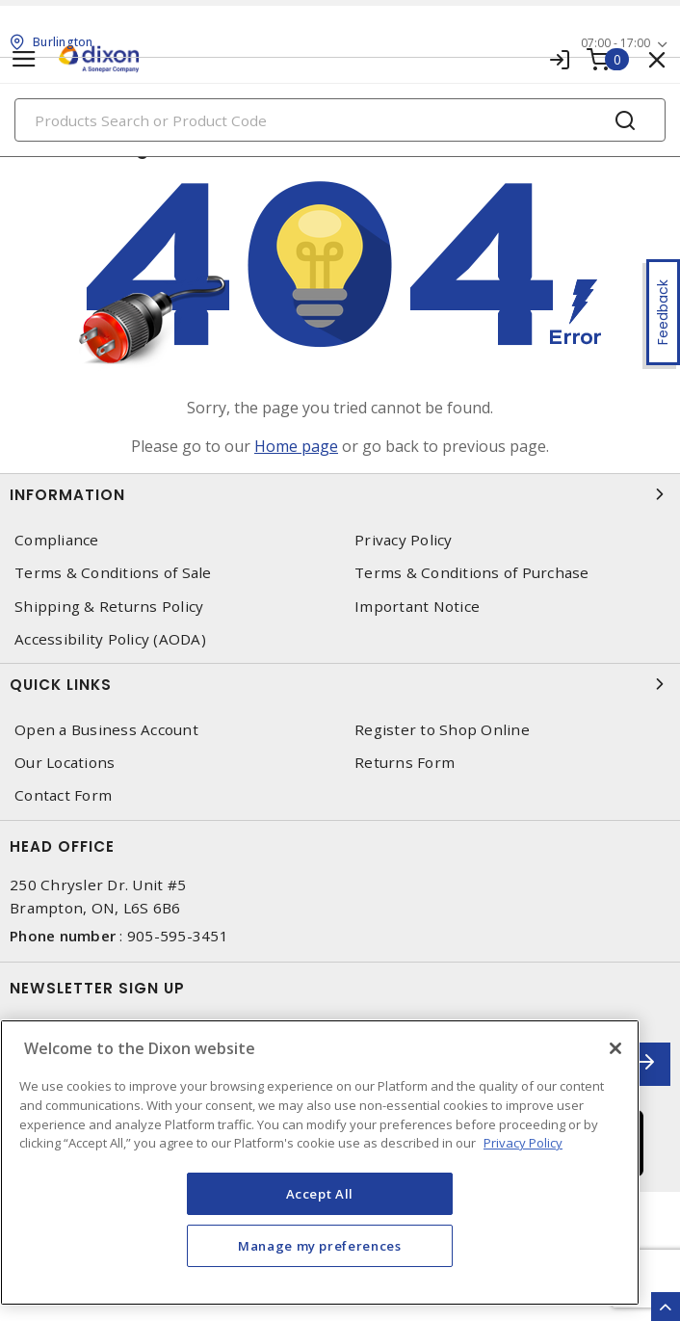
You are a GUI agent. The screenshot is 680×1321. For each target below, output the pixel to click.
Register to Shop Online (442, 730)
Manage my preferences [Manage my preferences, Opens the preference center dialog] (320, 1246)
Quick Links (340, 684)
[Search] (340, 120)
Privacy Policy (403, 540)
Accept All (320, 1193)
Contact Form (63, 795)
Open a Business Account (106, 730)
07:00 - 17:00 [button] (615, 43)
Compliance (56, 540)
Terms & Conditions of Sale (113, 573)
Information (340, 494)
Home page (296, 446)
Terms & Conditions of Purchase (471, 573)
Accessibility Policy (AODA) (110, 639)
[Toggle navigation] (24, 59)
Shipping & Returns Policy (108, 606)
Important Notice (417, 606)
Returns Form (404, 762)
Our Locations (64, 762)
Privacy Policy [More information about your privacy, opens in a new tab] (523, 1142)
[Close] (615, 1048)
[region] (320, 1162)
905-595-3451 (177, 935)
